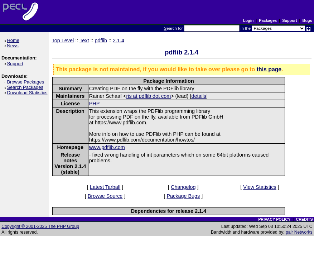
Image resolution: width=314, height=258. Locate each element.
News (14, 45)
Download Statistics (28, 92)
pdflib (101, 40)
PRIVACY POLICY (274, 219)
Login (248, 20)
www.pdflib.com (107, 147)
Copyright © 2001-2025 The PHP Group (40, 226)
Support (289, 20)
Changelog (183, 187)
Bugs (307, 20)
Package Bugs (183, 196)
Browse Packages (26, 82)
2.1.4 (118, 40)
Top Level (63, 40)
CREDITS (304, 219)
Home (14, 40)
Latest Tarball (105, 187)
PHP (94, 103)
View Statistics (259, 187)
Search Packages (26, 87)
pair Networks (299, 232)
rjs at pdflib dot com (148, 96)
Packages (268, 20)
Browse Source (105, 196)
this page (269, 69)
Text (84, 40)
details (198, 96)
